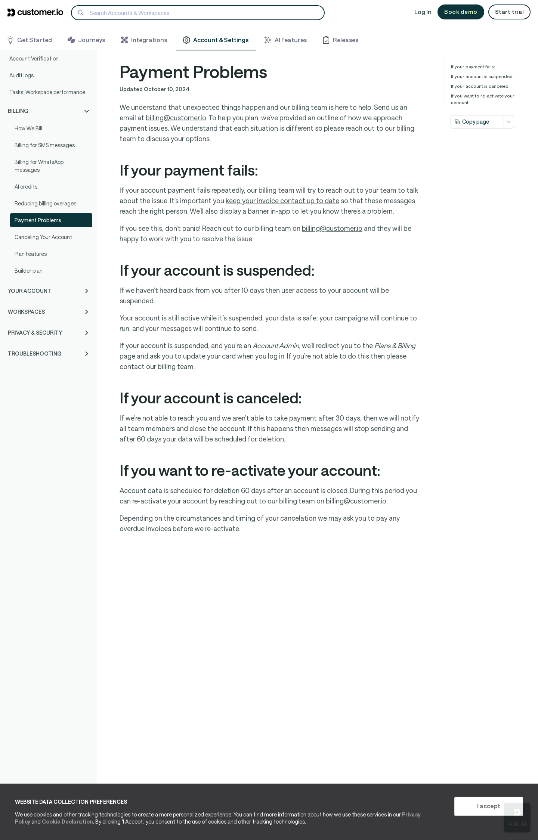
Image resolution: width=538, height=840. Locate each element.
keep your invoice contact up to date (282, 200)
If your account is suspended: (482, 76)
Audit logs (21, 75)
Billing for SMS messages (45, 145)
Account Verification (34, 58)
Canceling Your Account (43, 237)
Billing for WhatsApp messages (39, 166)
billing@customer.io (176, 118)
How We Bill (28, 128)
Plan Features (31, 254)
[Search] (198, 12)
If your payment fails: (473, 66)
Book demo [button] (460, 11)
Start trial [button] (509, 11)
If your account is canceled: (480, 86)
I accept (488, 805)
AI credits (26, 186)
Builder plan (29, 270)
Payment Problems (38, 220)
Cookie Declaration (67, 821)
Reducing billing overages (45, 203)
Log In (423, 11)
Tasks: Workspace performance (47, 92)
